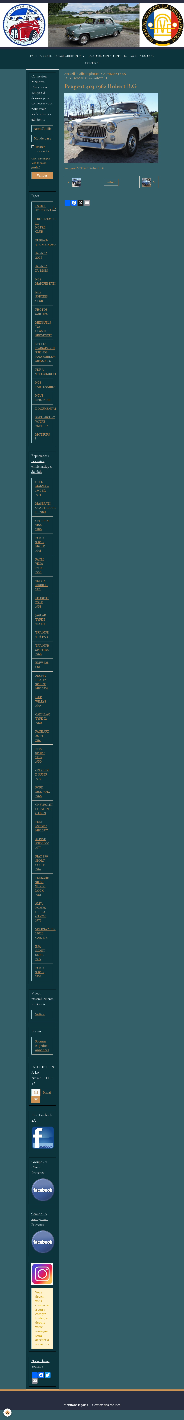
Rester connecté (42, 150)
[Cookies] (8, 1412)
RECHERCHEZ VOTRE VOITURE (44, 425)
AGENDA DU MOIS (142, 56)
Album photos (89, 74)
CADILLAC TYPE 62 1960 (42, 725)
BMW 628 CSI (42, 671)
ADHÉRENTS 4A (114, 74)
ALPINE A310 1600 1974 (42, 851)
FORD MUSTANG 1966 (42, 799)
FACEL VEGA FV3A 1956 (39, 570)
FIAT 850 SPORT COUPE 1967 (41, 871)
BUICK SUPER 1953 (40, 982)
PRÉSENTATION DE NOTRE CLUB (44, 226)
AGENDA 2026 (41, 256)
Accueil (69, 74)
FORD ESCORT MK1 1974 (41, 834)
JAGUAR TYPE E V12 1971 (41, 625)
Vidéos (40, 1024)
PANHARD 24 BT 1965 (42, 743)
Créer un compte (40, 159)
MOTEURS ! (42, 440)
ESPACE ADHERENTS (68, 56)
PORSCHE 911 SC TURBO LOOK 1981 (42, 895)
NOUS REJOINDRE (43, 400)
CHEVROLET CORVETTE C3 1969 (44, 817)
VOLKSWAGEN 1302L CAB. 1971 (44, 943)
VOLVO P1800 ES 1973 (41, 590)
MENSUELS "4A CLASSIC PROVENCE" (43, 331)
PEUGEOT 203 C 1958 (42, 607)
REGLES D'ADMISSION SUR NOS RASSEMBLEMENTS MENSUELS (44, 354)
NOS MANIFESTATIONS (44, 283)
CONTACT (92, 63)
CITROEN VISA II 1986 (42, 529)
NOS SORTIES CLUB (41, 298)
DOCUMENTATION (44, 411)
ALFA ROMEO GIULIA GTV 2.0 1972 (41, 921)
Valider (42, 176)
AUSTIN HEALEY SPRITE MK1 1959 (41, 688)
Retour (111, 182)
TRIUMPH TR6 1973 (42, 640)
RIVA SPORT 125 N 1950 (40, 762)
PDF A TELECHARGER (44, 374)
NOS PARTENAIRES (44, 387)
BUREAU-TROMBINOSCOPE (44, 243)
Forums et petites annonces (42, 1056)
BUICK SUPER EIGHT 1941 (40, 548)
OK (36, 1109)
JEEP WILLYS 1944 (40, 708)
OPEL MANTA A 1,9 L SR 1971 (42, 492)
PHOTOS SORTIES (41, 313)
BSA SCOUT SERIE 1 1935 (40, 962)
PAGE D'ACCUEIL (41, 56)
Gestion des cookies (106, 1415)
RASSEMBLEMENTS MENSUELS (107, 56)
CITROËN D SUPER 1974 (42, 782)
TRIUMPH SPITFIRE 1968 (42, 655)
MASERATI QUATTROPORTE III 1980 (44, 512)
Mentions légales (75, 1415)
